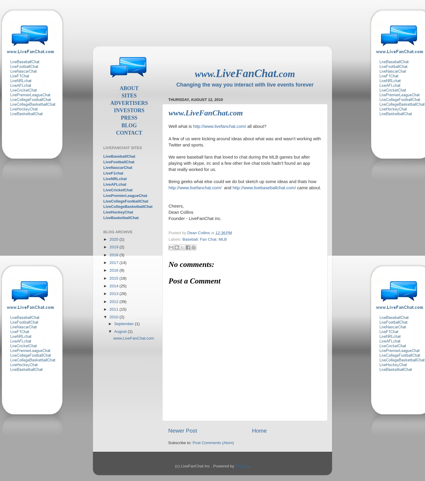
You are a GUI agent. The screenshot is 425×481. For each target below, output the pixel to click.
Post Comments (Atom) (213, 443)
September (124, 324)
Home (259, 431)
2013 (114, 293)
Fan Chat (208, 239)
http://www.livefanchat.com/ (219, 126)
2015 (114, 278)
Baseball (190, 239)
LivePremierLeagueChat (125, 195)
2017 (114, 262)
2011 (114, 309)
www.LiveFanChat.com (133, 338)
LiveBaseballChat (119, 156)
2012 (114, 301)
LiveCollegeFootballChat (125, 201)
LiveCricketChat (118, 190)
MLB (223, 239)
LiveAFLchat (114, 184)
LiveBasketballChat (121, 218)
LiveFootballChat (118, 162)
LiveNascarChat (117, 167)
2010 (114, 317)
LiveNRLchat (115, 179)
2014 (114, 286)
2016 (114, 270)
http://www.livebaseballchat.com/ (264, 187)
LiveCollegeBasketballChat (128, 206)
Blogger (242, 466)
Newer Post (182, 431)
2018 (114, 255)
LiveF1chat (113, 173)
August (121, 331)
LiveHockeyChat (118, 212)
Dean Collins (199, 233)
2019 (114, 247)
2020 (114, 239)
